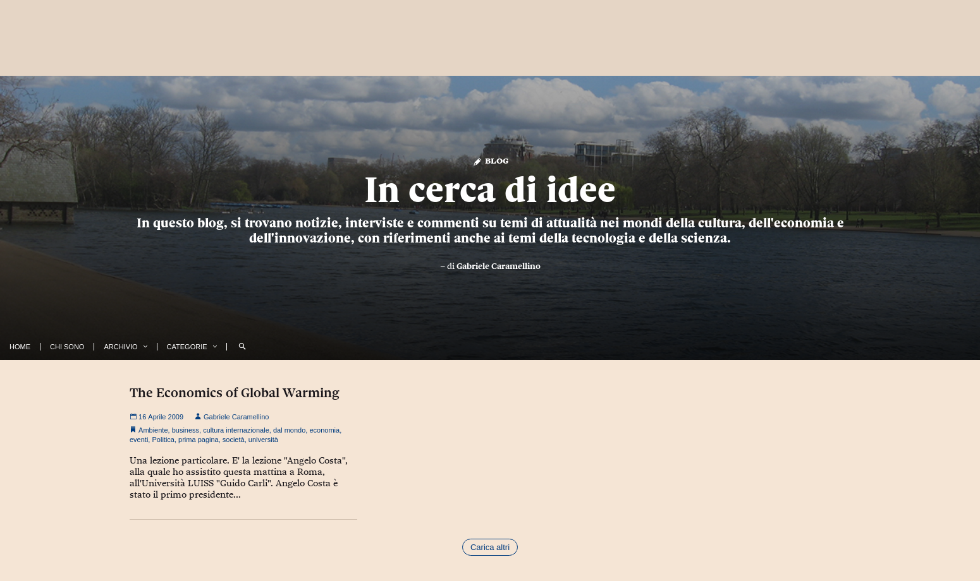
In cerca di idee (490, 189)
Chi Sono (67, 346)
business (185, 430)
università (263, 439)
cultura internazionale (236, 430)
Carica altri (490, 547)
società (234, 439)
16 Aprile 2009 (156, 417)
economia (324, 430)
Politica (163, 439)
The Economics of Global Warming (235, 393)
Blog (490, 160)
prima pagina (198, 439)
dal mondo (289, 430)
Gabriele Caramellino (498, 266)
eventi (139, 439)
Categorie (187, 346)
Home (19, 346)
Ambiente (153, 430)
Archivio (120, 346)
